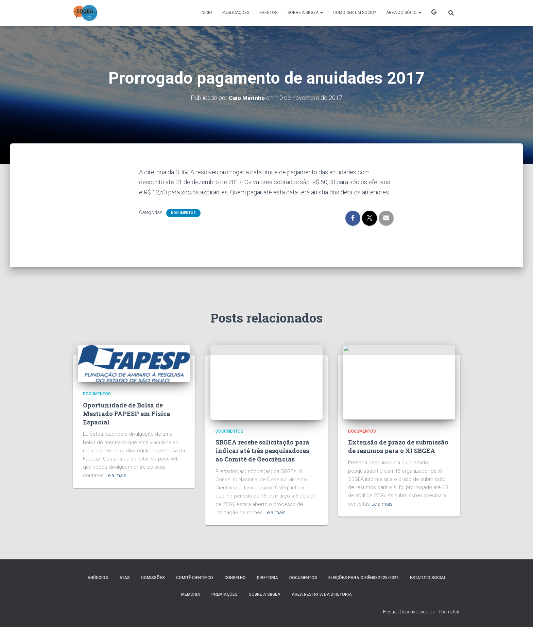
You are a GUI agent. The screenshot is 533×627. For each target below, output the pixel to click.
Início (206, 12)
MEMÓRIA (190, 594)
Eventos (268, 12)
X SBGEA (434, 12)
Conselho (235, 577)
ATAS (124, 577)
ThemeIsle (449, 611)
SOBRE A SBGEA (305, 12)
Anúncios (97, 577)
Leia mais (116, 475)
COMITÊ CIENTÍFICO (194, 577)
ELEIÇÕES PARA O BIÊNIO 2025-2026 (363, 577)
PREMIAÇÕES (224, 594)
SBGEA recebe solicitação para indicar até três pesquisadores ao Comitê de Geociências (262, 450)
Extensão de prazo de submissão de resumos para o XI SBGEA (398, 446)
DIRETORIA (267, 577)
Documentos (183, 213)
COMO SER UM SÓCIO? (354, 12)
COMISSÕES (153, 577)
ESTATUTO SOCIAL (428, 577)
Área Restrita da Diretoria (322, 594)
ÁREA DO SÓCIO (403, 12)
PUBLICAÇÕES (235, 12)
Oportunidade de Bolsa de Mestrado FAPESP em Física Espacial (126, 413)
